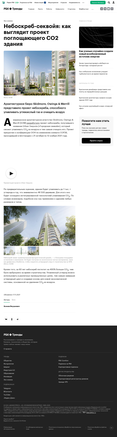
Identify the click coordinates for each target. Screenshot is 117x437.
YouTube (7, 394)
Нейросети (60, 9)
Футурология (9, 363)
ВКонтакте (8, 391)
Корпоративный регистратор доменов (73, 378)
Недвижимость (74, 2)
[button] (73, 226)
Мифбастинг (84, 9)
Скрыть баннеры (98, 2)
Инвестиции (40, 3)
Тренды (17, 8)
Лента (40, 9)
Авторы (7, 299)
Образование (9, 373)
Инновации (8, 376)
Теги (13, 299)
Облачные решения (66, 375)
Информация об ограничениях (9, 428)
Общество (8, 360)
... (83, 2)
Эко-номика (8, 20)
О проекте (8, 348)
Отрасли (64, 2)
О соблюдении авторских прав (34, 428)
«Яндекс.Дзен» (9, 398)
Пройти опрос (96, 141)
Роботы (49, 9)
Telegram (7, 388)
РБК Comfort (63, 360)
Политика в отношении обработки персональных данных (65, 428)
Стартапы (71, 9)
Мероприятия (53, 2)
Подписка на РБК (26, 2)
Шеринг (7, 367)
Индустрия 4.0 (9, 370)
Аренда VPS (63, 382)
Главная (31, 9)
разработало (33, 122)
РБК (6, 8)
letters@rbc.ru (91, 412)
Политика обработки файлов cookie (97, 428)
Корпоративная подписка (68, 367)
